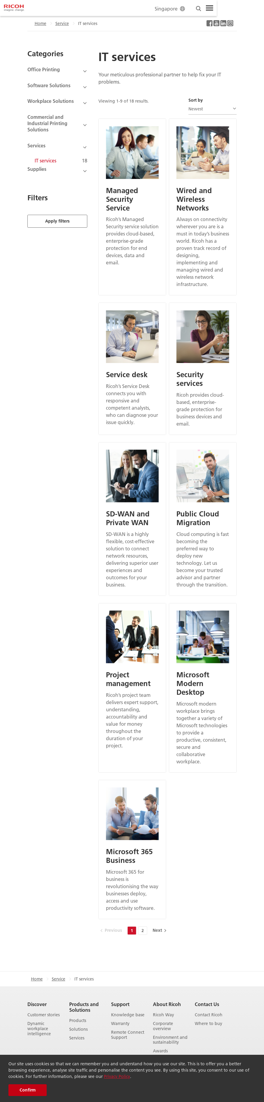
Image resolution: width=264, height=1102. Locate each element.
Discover (37, 1004)
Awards (160, 1051)
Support (120, 1004)
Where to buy (208, 1023)
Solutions (78, 1029)
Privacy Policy (117, 1076)
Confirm (28, 1090)
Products (77, 1020)
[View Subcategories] (57, 71)
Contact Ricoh (208, 1014)
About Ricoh (167, 1004)
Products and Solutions (84, 1007)
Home (40, 23)
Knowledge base (127, 1014)
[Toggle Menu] (209, 8)
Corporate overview (163, 1026)
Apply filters (57, 213)
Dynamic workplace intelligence (39, 1028)
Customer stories (43, 1014)
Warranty (120, 1023)
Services (76, 1038)
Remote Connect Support (127, 1035)
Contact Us (207, 1004)
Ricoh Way (163, 1014)
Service (62, 23)
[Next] (159, 930)
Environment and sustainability (170, 1040)
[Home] (14, 8)
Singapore (170, 8)
